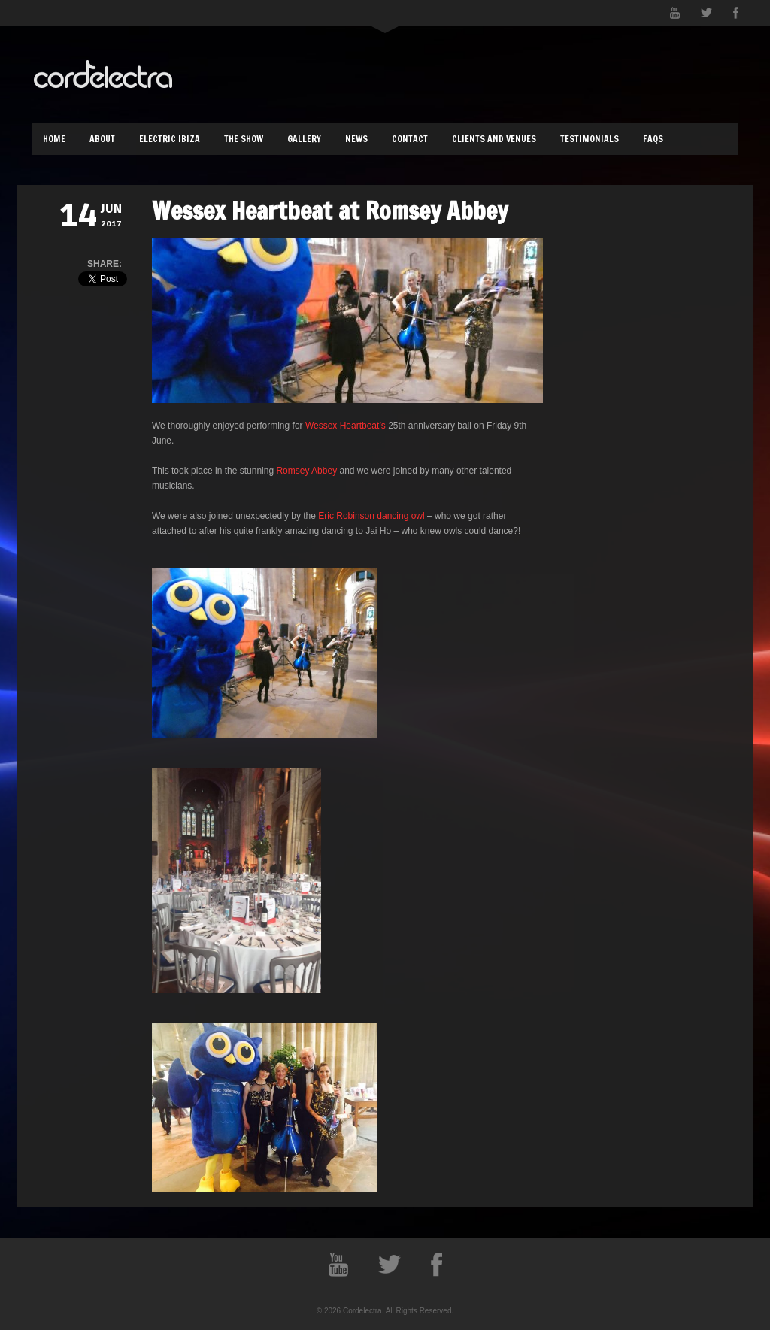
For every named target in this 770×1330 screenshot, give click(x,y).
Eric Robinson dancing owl (371, 515)
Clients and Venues (494, 138)
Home (54, 138)
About (102, 138)
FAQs (653, 138)
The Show (243, 138)
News (356, 138)
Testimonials (589, 138)
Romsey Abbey (307, 470)
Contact (410, 138)
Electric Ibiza (169, 138)
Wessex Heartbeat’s (346, 425)
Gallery (304, 138)
